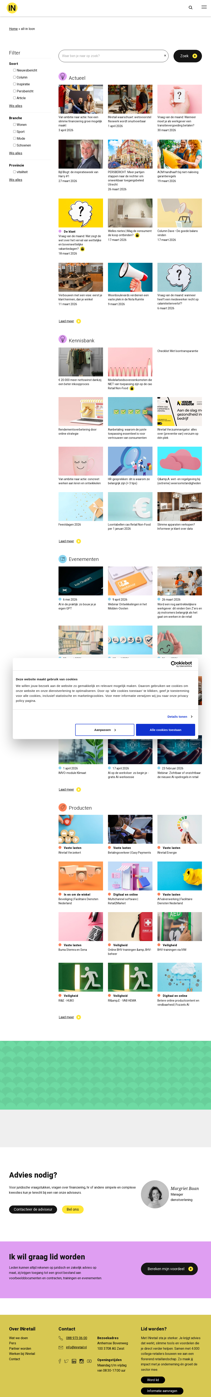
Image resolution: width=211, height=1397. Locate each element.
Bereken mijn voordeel (166, 1269)
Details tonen (177, 716)
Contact (14, 1359)
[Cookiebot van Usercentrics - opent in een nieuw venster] (177, 664)
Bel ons (73, 1209)
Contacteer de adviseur (33, 1209)
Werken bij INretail (22, 1353)
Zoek (184, 56)
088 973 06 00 (76, 1338)
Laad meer (66, 321)
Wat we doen (18, 1338)
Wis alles (15, 106)
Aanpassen (105, 729)
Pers (12, 1343)
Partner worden (20, 1348)
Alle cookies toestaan (165, 729)
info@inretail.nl (76, 1347)
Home (13, 28)
